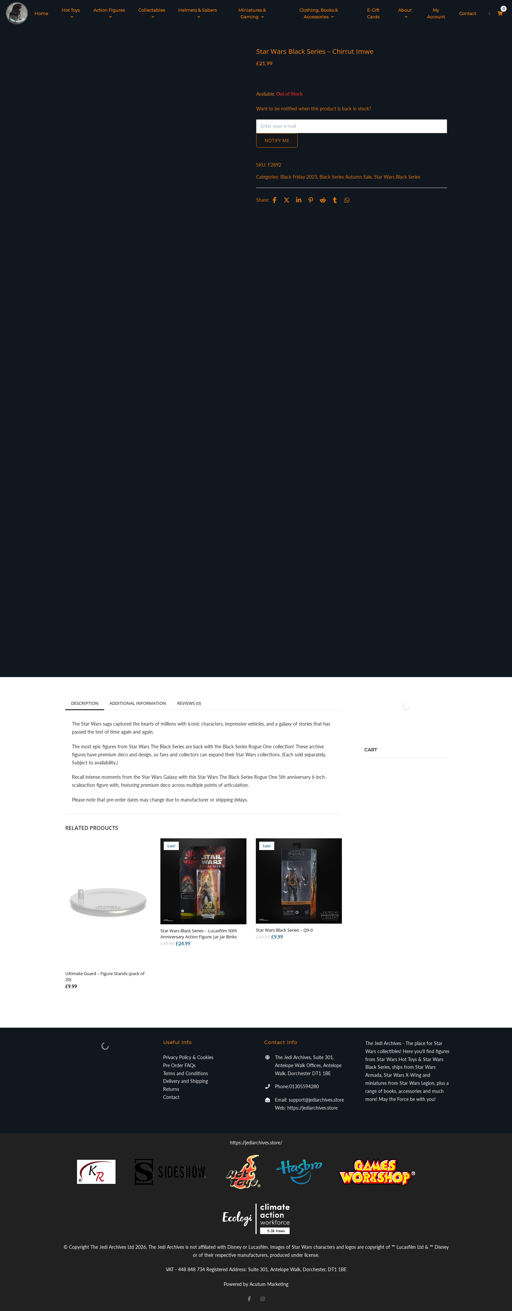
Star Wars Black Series (397, 177)
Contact (467, 13)
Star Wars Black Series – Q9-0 (284, 930)
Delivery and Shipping (185, 1081)
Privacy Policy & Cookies (188, 1057)
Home (41, 13)
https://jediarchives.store (312, 1108)
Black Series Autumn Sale (345, 177)
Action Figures (109, 13)
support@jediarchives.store (316, 1100)
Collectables (151, 13)
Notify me (277, 140)
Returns (171, 1089)
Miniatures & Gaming (252, 13)
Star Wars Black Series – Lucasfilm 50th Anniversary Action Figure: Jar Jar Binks (198, 934)
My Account (436, 13)
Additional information (137, 703)
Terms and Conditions (185, 1073)
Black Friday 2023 (298, 177)
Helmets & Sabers (197, 13)
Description (84, 703)
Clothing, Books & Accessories (318, 13)
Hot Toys (71, 13)
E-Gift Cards (373, 13)
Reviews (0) (189, 703)
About (405, 13)
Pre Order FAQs (179, 1065)
